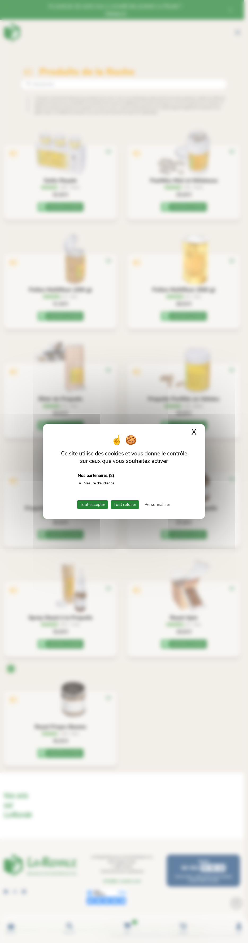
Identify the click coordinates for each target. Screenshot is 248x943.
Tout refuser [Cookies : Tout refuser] (125, 505)
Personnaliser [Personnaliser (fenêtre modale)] (157, 505)
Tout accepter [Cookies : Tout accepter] (92, 505)
